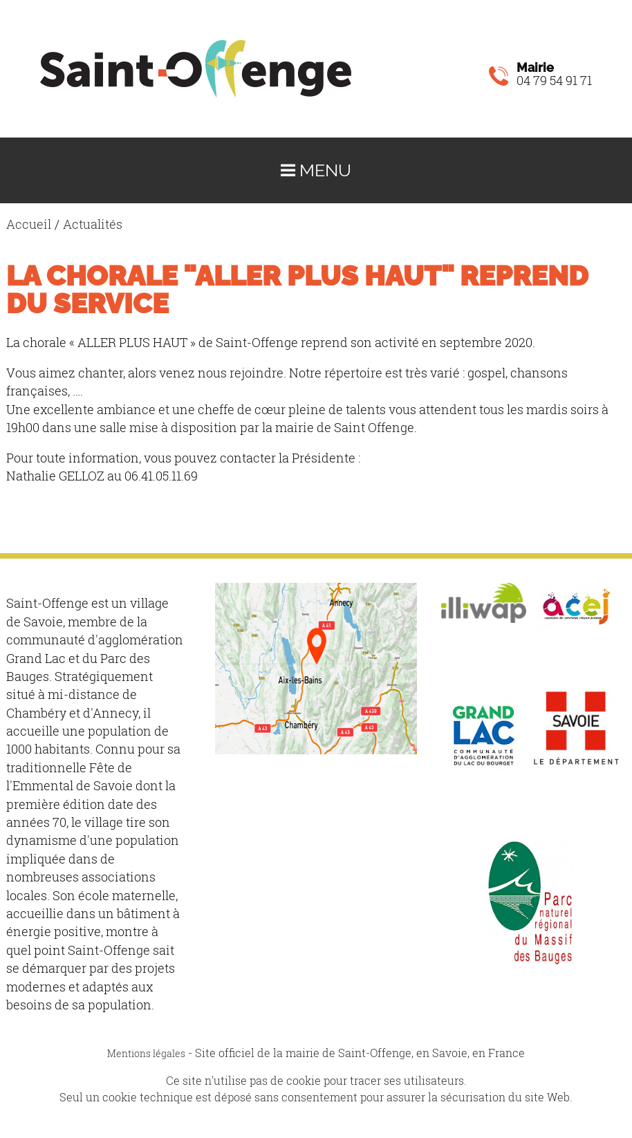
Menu (316, 170)
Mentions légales (146, 1053)
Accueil (28, 224)
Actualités (92, 224)
